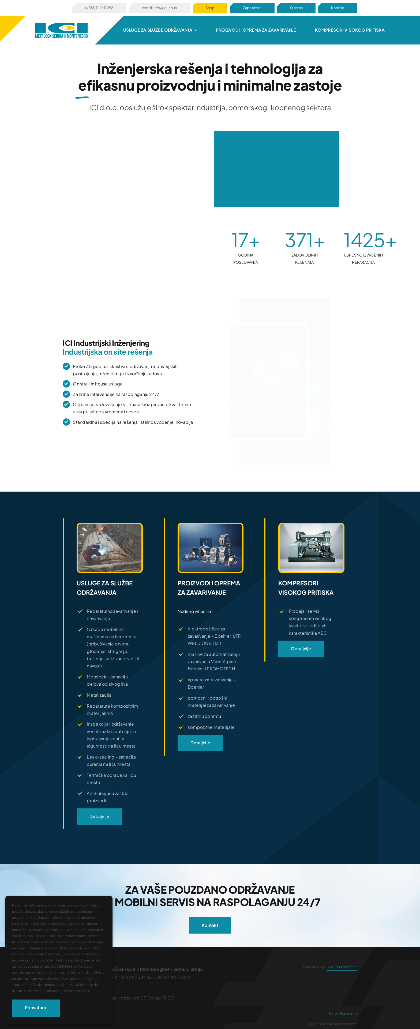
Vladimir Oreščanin (342, 967)
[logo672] (61, 25)
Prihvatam (35, 1007)
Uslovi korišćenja (343, 1013)
